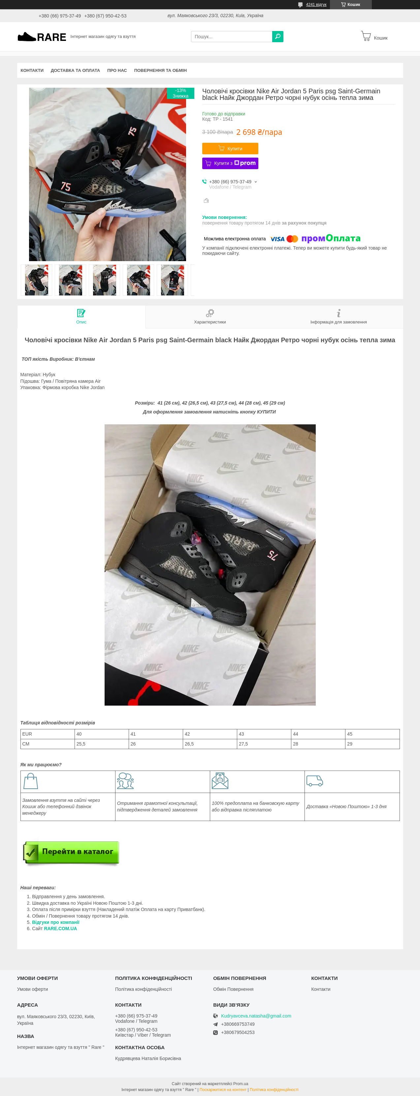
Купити (235, 148)
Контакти (32, 70)
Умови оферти (32, 989)
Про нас (117, 70)
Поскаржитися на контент (223, 1089)
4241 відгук (316, 4)
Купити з (235, 163)
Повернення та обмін (160, 70)
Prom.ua (240, 1083)
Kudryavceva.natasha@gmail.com (256, 1016)
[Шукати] (277, 36)
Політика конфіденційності (143, 989)
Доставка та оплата (75, 70)
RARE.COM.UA (60, 928)
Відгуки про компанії (56, 922)
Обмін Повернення (233, 989)
